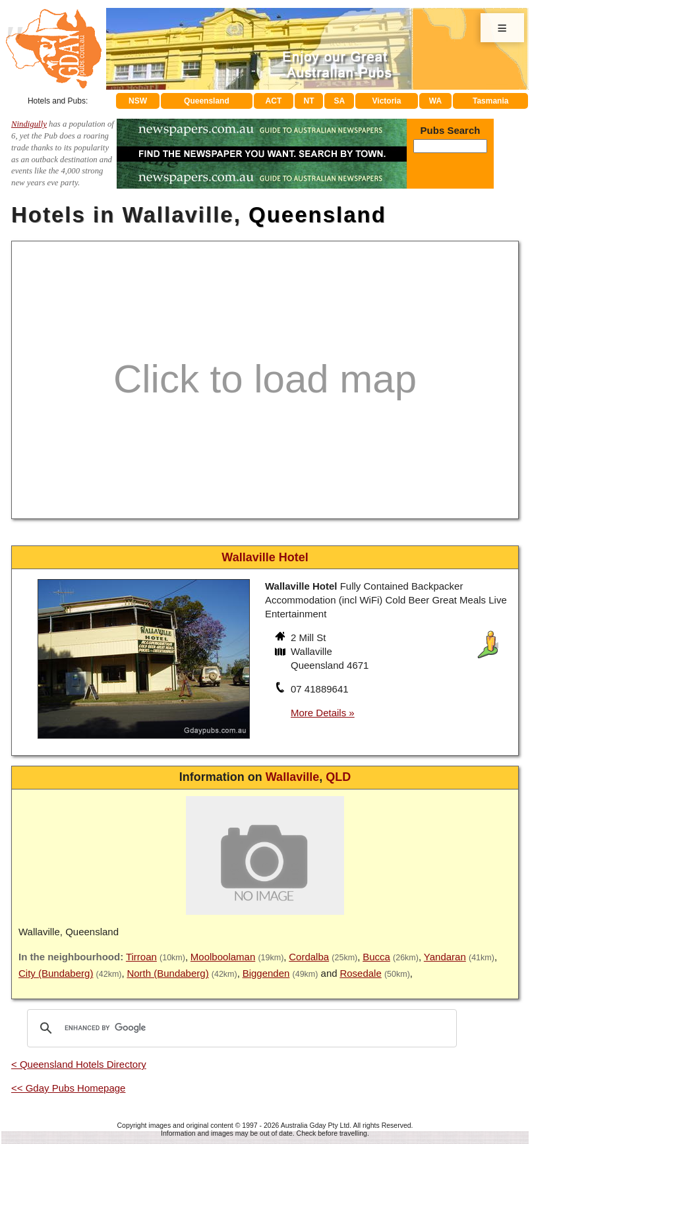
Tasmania (490, 101)
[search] (240, 1028)
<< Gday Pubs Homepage (68, 1088)
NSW (138, 101)
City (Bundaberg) (55, 973)
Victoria (386, 101)
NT (308, 101)
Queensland (206, 101)
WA (435, 101)
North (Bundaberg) (167, 973)
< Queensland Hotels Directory (78, 1064)
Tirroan (141, 956)
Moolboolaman (223, 956)
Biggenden (266, 973)
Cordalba (309, 956)
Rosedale (360, 973)
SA (339, 101)
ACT (274, 101)
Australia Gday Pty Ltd (315, 1125)
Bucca (376, 956)
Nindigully (29, 124)
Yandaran (445, 956)
